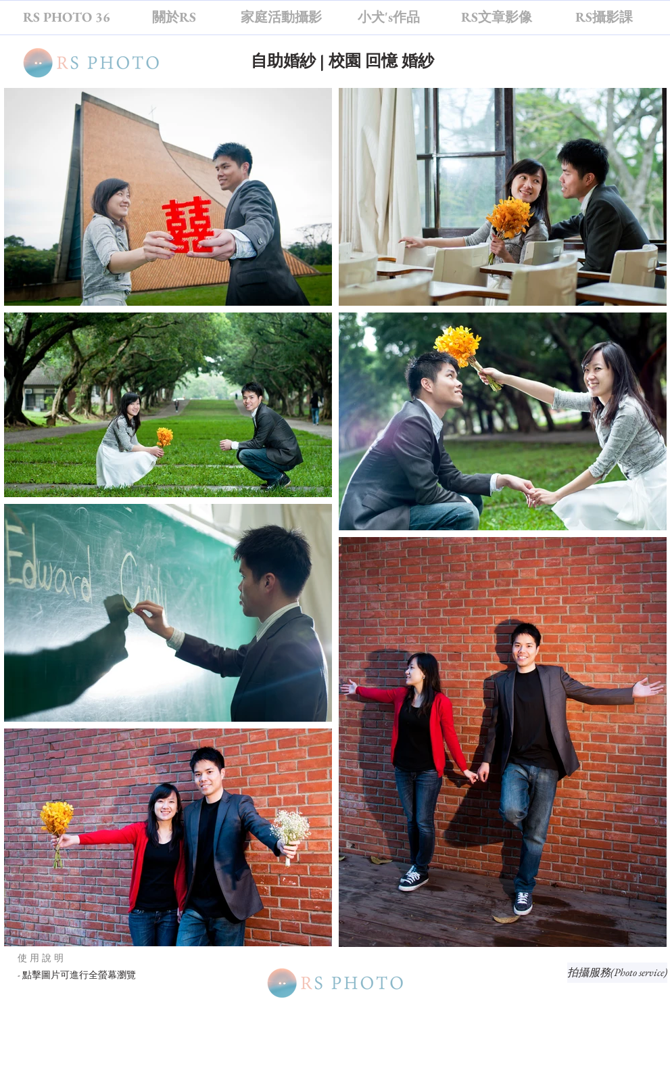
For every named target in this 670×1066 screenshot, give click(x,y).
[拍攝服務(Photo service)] (617, 973)
